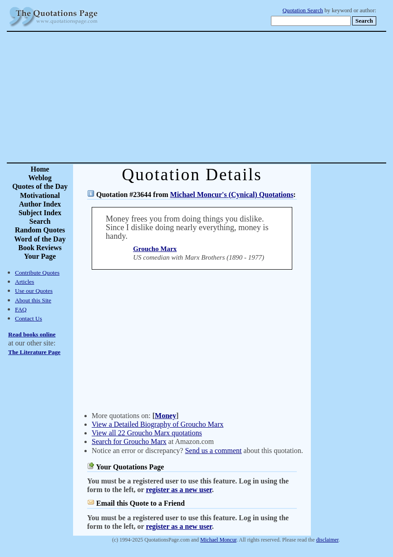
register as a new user (178, 489)
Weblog (40, 178)
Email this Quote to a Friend (140, 503)
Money (165, 415)
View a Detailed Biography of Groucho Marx (158, 424)
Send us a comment (213, 450)
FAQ (21, 309)
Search (40, 221)
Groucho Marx (155, 248)
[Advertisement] (228, 97)
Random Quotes (40, 230)
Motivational (40, 195)
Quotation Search (303, 10)
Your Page (40, 256)
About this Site (33, 300)
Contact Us (28, 318)
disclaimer (327, 540)
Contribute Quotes (37, 272)
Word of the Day (39, 239)
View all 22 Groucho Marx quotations (147, 433)
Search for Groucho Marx (129, 441)
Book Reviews (40, 247)
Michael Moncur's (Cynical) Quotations (232, 194)
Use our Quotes (34, 290)
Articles (24, 281)
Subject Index (40, 213)
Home (40, 169)
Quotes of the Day (40, 186)
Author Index (40, 204)
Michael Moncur (218, 540)
